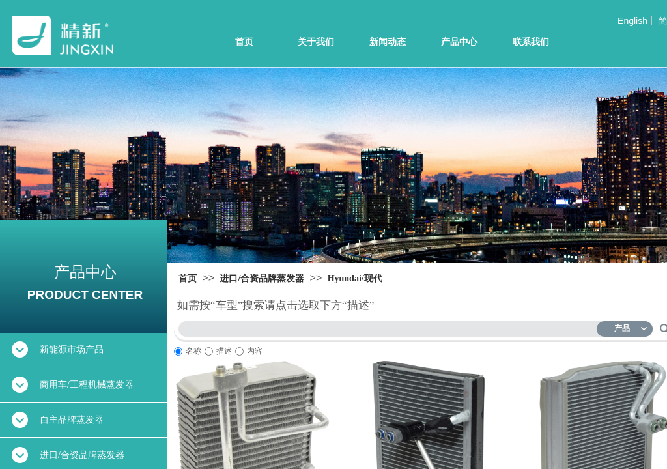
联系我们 (531, 42)
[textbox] (390, 326)
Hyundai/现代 (355, 278)
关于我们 (316, 42)
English (632, 20)
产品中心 (459, 42)
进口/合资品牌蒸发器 (262, 278)
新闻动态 (387, 42)
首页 (244, 42)
